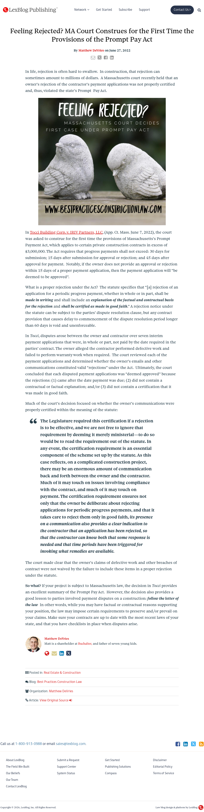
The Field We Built (17, 767)
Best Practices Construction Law (59, 682)
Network (80, 10)
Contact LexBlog (16, 786)
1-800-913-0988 (28, 744)
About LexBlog (15, 760)
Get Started (104, 10)
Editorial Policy (162, 767)
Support (144, 10)
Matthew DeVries (91, 50)
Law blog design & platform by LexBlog (179, 807)
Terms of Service (163, 773)
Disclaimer (160, 760)
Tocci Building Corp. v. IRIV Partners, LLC (66, 232)
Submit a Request (68, 760)
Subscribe (125, 10)
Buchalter (84, 643)
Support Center (66, 767)
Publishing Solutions (118, 767)
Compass (111, 773)
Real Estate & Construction (62, 673)
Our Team (12, 780)
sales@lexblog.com (70, 744)
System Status (66, 773)
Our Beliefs (13, 773)
